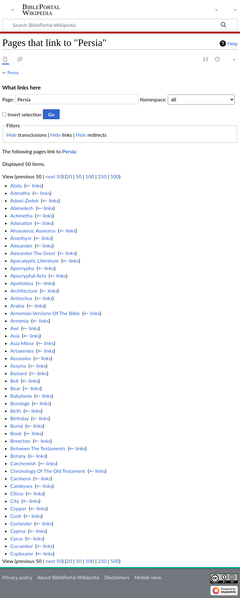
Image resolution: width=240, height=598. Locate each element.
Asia (15, 336)
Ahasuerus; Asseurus (33, 230)
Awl (14, 328)
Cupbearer (21, 553)
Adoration (21, 223)
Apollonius (21, 283)
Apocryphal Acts (28, 276)
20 (69, 176)
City (14, 501)
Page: (8, 99)
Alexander (21, 245)
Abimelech (21, 208)
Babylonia (21, 396)
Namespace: (153, 99)
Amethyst (21, 238)
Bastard (18, 373)
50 (79, 176)
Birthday (19, 418)
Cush (15, 516)
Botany (18, 456)
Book (16, 433)
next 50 (53, 176)
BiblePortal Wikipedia (41, 10)
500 (114, 176)
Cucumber (21, 546)
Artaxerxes (22, 351)
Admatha (20, 193)
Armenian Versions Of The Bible (45, 313)
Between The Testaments (37, 448)
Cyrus (16, 538)
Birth (15, 411)
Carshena (20, 478)
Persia (13, 72)
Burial (16, 426)
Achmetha (21, 215)
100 (89, 176)
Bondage (20, 403)
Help (233, 43)
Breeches (20, 441)
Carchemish (23, 463)
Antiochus (21, 298)
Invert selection (24, 114)
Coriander (21, 523)
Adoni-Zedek (24, 200)
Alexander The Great (32, 253)
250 (102, 176)
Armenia (19, 321)
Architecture (24, 291)
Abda (16, 185)
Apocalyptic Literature (34, 260)
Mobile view (147, 577)
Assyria (18, 366)
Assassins (20, 358)
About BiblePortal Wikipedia (68, 577)
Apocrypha (22, 268)
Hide (11, 135)
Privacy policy (17, 577)
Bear (15, 388)
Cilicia (16, 493)
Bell (14, 381)
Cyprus (18, 531)
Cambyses (21, 486)
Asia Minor (22, 343)
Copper (18, 508)
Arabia (17, 306)
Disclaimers (116, 577)
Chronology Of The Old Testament (47, 471)
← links (34, 185)
